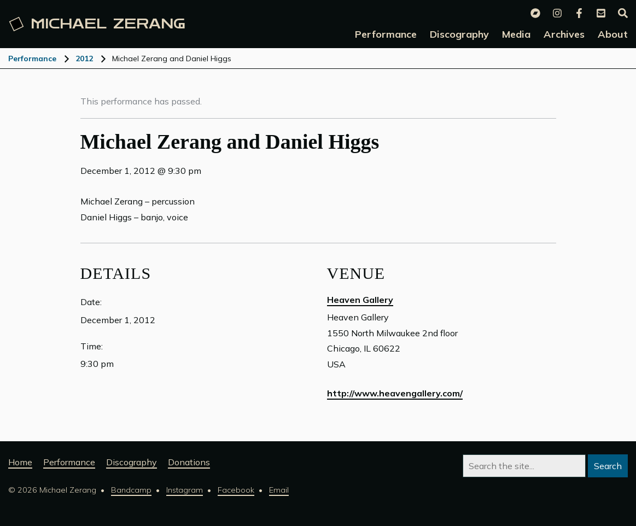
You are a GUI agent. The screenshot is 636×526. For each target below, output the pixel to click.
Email (279, 490)
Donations (189, 462)
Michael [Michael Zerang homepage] (97, 24)
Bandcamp (131, 490)
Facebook (236, 490)
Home (20, 462)
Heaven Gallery (360, 299)
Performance (32, 58)
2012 (84, 58)
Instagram (184, 490)
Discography (131, 462)
